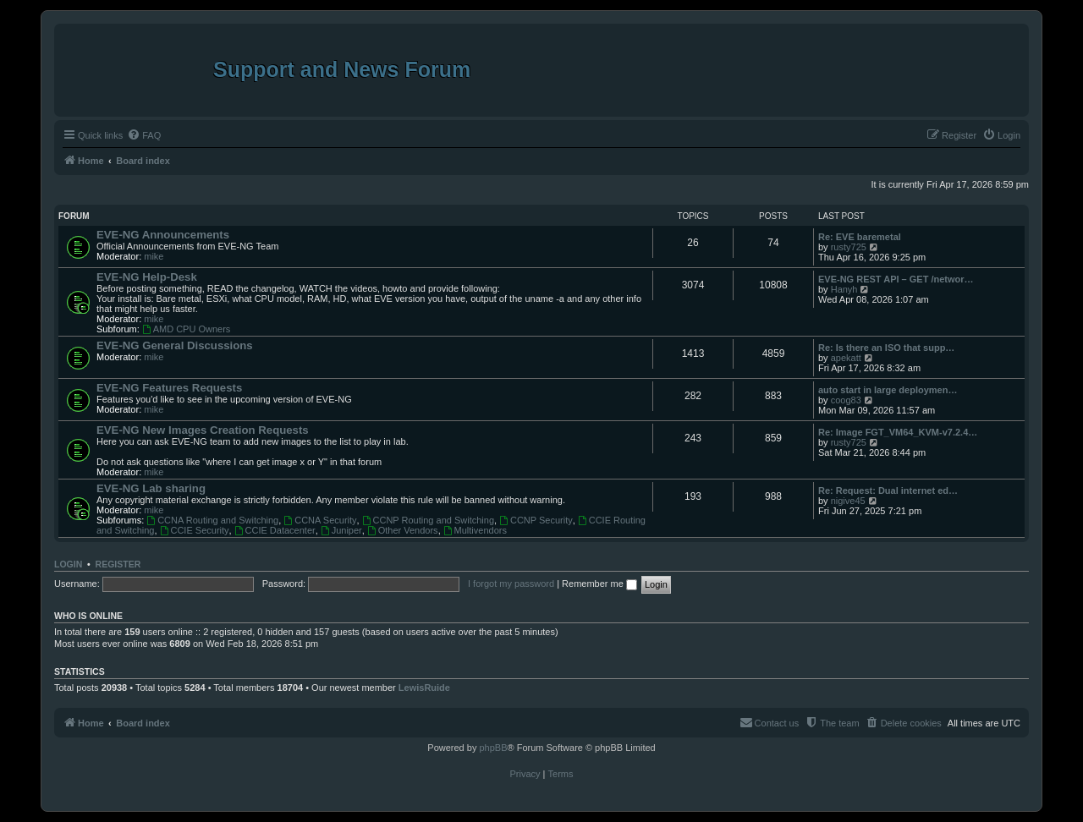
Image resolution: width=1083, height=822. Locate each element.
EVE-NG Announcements (162, 234)
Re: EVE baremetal (859, 237)
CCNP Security (536, 520)
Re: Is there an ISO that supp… (886, 347)
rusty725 (848, 247)
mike (153, 256)
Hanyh (844, 289)
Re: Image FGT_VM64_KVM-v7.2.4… (897, 432)
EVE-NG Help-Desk (146, 277)
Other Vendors (402, 530)
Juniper (341, 530)
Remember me (599, 583)
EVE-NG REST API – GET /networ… (896, 279)
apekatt (846, 358)
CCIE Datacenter (275, 530)
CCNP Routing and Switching (428, 520)
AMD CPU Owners (186, 329)
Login (68, 564)
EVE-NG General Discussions (174, 345)
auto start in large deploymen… (887, 390)
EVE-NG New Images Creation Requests (202, 430)
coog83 (846, 400)
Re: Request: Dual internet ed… (888, 490)
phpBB (493, 748)
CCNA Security (319, 520)
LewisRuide (424, 687)
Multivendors (475, 530)
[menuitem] (144, 135)
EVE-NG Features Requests (169, 387)
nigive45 (848, 501)
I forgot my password (511, 583)
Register (118, 564)
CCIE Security (194, 530)
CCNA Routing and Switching (212, 520)
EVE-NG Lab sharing (151, 488)
